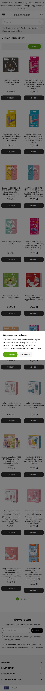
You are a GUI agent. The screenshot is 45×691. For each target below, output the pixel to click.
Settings (25, 354)
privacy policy (9, 348)
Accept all (10, 354)
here (39, 348)
